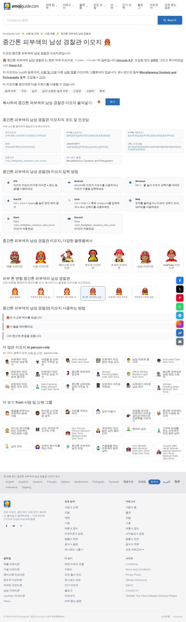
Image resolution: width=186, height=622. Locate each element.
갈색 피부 (10, 91)
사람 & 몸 (131, 507)
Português (98, 481)
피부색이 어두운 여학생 (108, 385)
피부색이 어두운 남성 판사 (138, 385)
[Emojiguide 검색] (81, 20)
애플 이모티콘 (12, 564)
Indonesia (11, 487)
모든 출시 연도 (73, 574)
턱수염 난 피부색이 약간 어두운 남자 (46, 413)
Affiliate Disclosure (136, 580)
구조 (23, 91)
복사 (112, 101)
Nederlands (81, 481)
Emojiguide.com (11, 33)
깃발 (67, 512)
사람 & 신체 (71, 507)
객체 (67, 517)
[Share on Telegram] (179, 315)
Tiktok (7, 601)
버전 (114, 6)
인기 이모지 (71, 585)
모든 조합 (99, 6)
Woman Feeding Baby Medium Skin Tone (167, 388)
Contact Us (132, 590)
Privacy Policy (133, 574)
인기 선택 (126, 6)
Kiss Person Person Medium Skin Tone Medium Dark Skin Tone (77, 433)
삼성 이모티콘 (12, 590)
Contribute (132, 564)
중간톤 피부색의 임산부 (77, 373)
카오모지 (154, 6)
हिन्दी (177, 481)
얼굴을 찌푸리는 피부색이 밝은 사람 (17, 413)
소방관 (77, 91)
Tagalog (26, 487)
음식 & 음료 (71, 544)
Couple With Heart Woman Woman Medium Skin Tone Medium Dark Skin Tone (168, 452)
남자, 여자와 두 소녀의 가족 (47, 429)
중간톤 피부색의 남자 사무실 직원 (77, 387)
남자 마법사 (106, 411)
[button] (31, 134)
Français (52, 481)
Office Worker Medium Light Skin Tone (137, 374)
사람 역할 (50, 33)
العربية (166, 481)
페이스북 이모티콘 (14, 574)
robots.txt (177, 616)
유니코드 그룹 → (74, 549)
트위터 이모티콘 (13, 585)
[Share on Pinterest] (179, 298)
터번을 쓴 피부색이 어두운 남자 (46, 362)
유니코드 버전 (73, 580)
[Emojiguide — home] (21, 6)
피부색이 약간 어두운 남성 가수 (46, 374)
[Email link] (179, 341)
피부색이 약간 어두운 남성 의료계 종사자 (16, 374)
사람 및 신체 (32, 33)
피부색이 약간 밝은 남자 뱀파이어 (107, 431)
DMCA (129, 585)
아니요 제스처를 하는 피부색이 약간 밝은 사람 (17, 431)
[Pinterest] (21, 526)
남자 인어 (13, 446)
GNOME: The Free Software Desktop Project (151, 595)
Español (23, 481)
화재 (102, 91)
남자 (34, 91)
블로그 (140, 6)
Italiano (65, 481)
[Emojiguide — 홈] (7, 504)
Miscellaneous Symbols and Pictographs (89, 160)
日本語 (142, 481)
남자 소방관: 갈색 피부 (55, 91)
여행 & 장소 (71, 528)
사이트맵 (165, 616)
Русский (114, 481)
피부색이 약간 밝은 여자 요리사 (16, 387)
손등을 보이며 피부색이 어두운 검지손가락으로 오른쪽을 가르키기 (138, 416)
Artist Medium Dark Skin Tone (77, 360)
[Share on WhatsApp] (179, 306)
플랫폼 (83, 6)
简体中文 (128, 481)
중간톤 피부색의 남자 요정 (77, 447)
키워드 (68, 569)
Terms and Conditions (138, 569)
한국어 (154, 481)
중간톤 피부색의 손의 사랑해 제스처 (168, 413)
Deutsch (37, 481)
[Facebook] (6, 526)
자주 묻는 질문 (170, 6)
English (10, 481)
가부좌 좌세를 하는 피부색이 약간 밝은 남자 (167, 431)
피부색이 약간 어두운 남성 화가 (16, 362)
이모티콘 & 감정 (74, 533)
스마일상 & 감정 (135, 533)
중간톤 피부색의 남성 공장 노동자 (168, 374)
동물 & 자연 (71, 539)
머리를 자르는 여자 (76, 412)
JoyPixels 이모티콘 (14, 595)
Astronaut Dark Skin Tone (168, 360)
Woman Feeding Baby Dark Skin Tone (107, 374)
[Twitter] (14, 526)
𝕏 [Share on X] (179, 289)
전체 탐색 (51, 6)
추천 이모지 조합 (74, 564)
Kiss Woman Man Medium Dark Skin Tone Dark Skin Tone (138, 449)
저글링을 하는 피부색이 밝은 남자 (107, 448)
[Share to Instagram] (179, 324)
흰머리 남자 (136, 429)
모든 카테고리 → (135, 549)
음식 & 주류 (132, 544)
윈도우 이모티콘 (13, 580)
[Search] (170, 20)
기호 (67, 523)
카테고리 (68, 6)
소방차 (90, 91)
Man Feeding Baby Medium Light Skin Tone (47, 387)
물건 (128, 512)
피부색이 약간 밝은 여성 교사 (107, 360)
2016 (42, 77)
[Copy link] (179, 333)
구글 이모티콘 (12, 569)
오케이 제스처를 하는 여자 (47, 447)
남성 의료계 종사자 (137, 360)
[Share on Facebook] (179, 280)
